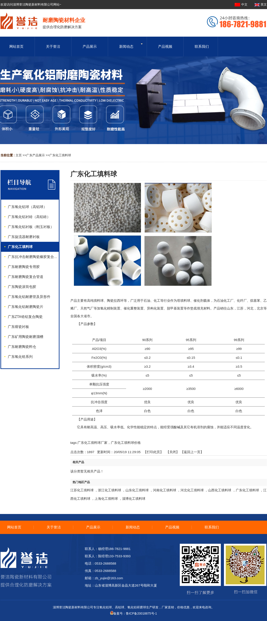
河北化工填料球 (192, 490)
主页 (19, 155)
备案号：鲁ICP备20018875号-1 (133, 613)
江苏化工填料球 (82, 490)
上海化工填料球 (106, 498)
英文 (261, 4)
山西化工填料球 (219, 490)
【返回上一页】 (192, 452)
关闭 (172, 452)
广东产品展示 (35, 155)
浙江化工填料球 (109, 490)
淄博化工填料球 (133, 498)
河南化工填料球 (164, 490)
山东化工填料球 (137, 490)
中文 (241, 4)
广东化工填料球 (60, 155)
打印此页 (153, 452)
